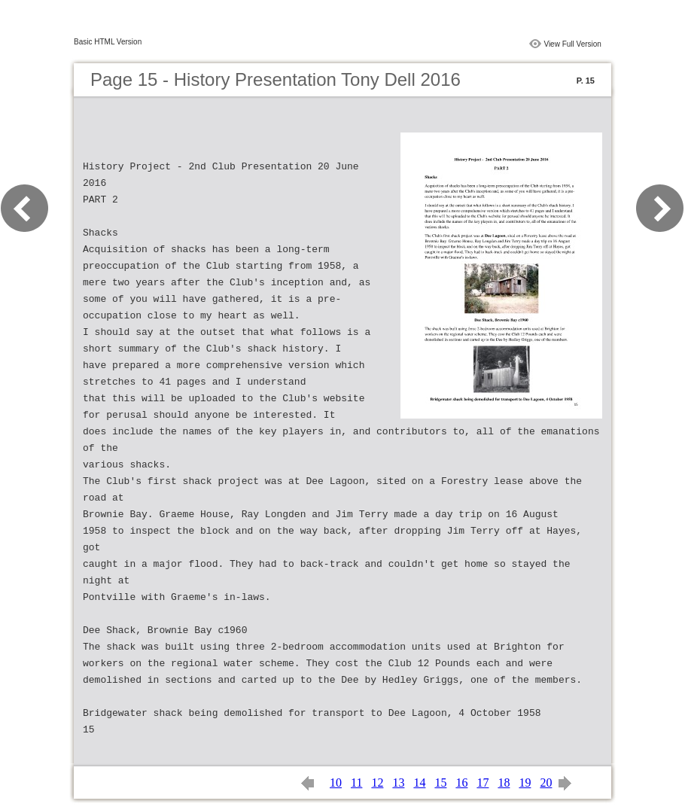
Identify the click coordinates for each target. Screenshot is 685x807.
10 (336, 782)
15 (440, 782)
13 (398, 782)
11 (356, 782)
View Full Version (572, 44)
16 (461, 782)
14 (419, 782)
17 (482, 782)
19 (525, 782)
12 (377, 782)
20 (546, 782)
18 (504, 782)
